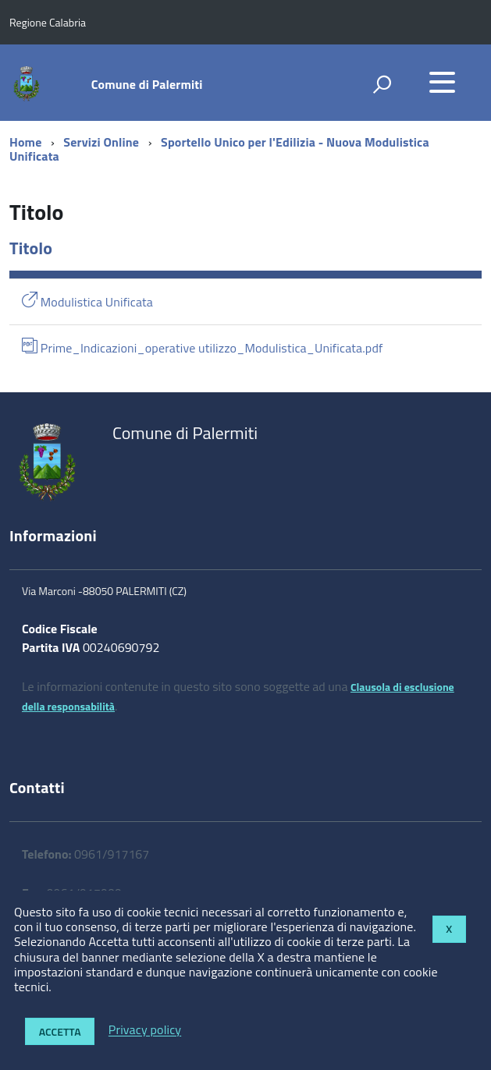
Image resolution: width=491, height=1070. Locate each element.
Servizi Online (101, 142)
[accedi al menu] (441, 81)
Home (25, 142)
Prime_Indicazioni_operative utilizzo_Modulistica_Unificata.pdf (202, 347)
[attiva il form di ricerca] (382, 84)
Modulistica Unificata (87, 301)
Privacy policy (145, 1030)
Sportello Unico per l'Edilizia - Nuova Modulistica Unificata (219, 149)
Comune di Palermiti (147, 84)
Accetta (60, 1031)
